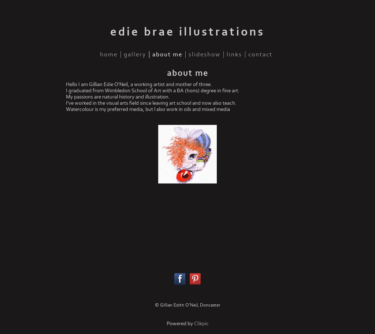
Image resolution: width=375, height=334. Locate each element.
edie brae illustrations (187, 32)
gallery (135, 54)
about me (167, 54)
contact (260, 54)
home (109, 54)
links (234, 54)
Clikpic (201, 323)
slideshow (204, 54)
